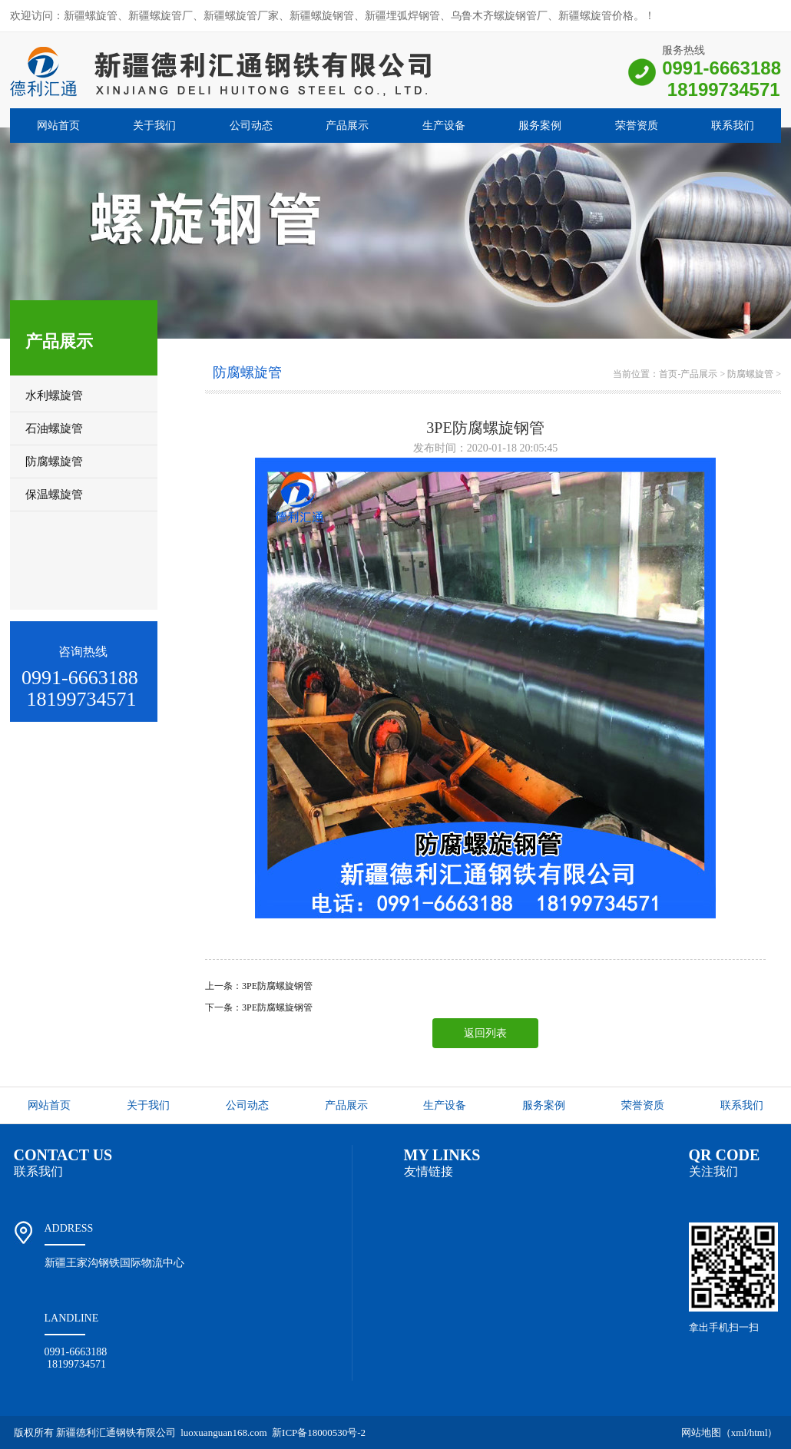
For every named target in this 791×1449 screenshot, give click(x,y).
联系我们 (732, 125)
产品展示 (347, 125)
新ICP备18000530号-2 (319, 1432)
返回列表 (485, 1033)
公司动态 (251, 125)
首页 (668, 374)
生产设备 (443, 125)
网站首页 (58, 125)
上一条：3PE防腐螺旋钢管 (259, 986)
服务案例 (539, 125)
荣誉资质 (636, 125)
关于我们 (154, 125)
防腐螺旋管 (750, 374)
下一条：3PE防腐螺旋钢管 (259, 1007)
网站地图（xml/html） (729, 1432)
